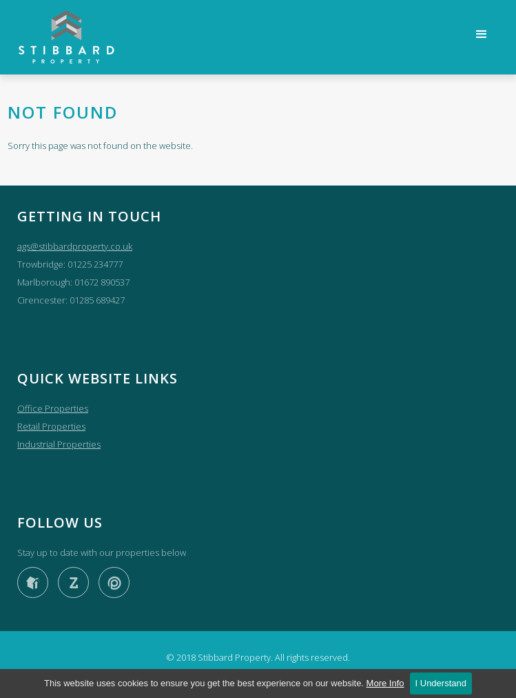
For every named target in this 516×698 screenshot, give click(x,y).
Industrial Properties (59, 444)
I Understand (440, 683)
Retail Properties (51, 426)
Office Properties (52, 408)
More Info (385, 683)
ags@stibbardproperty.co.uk (74, 246)
